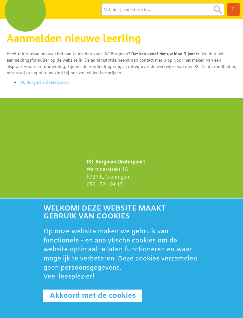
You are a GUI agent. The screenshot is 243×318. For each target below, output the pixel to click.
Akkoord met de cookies (93, 296)
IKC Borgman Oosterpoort (44, 82)
